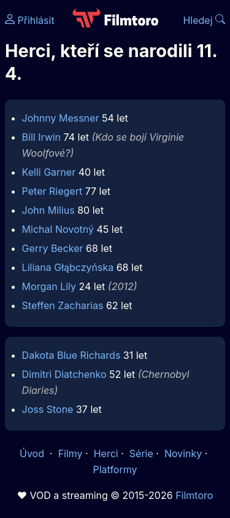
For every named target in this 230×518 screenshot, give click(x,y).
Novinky (183, 453)
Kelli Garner (49, 172)
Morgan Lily (49, 286)
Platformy (115, 469)
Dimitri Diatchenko (64, 374)
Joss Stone (48, 409)
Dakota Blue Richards (71, 355)
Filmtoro (194, 495)
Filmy (70, 453)
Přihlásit (30, 20)
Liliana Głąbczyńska (68, 267)
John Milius (48, 210)
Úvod (33, 453)
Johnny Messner (60, 118)
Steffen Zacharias (63, 305)
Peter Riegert (52, 191)
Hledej (204, 20)
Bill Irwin (41, 137)
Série (141, 453)
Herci (106, 453)
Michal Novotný (58, 229)
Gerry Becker (52, 248)
